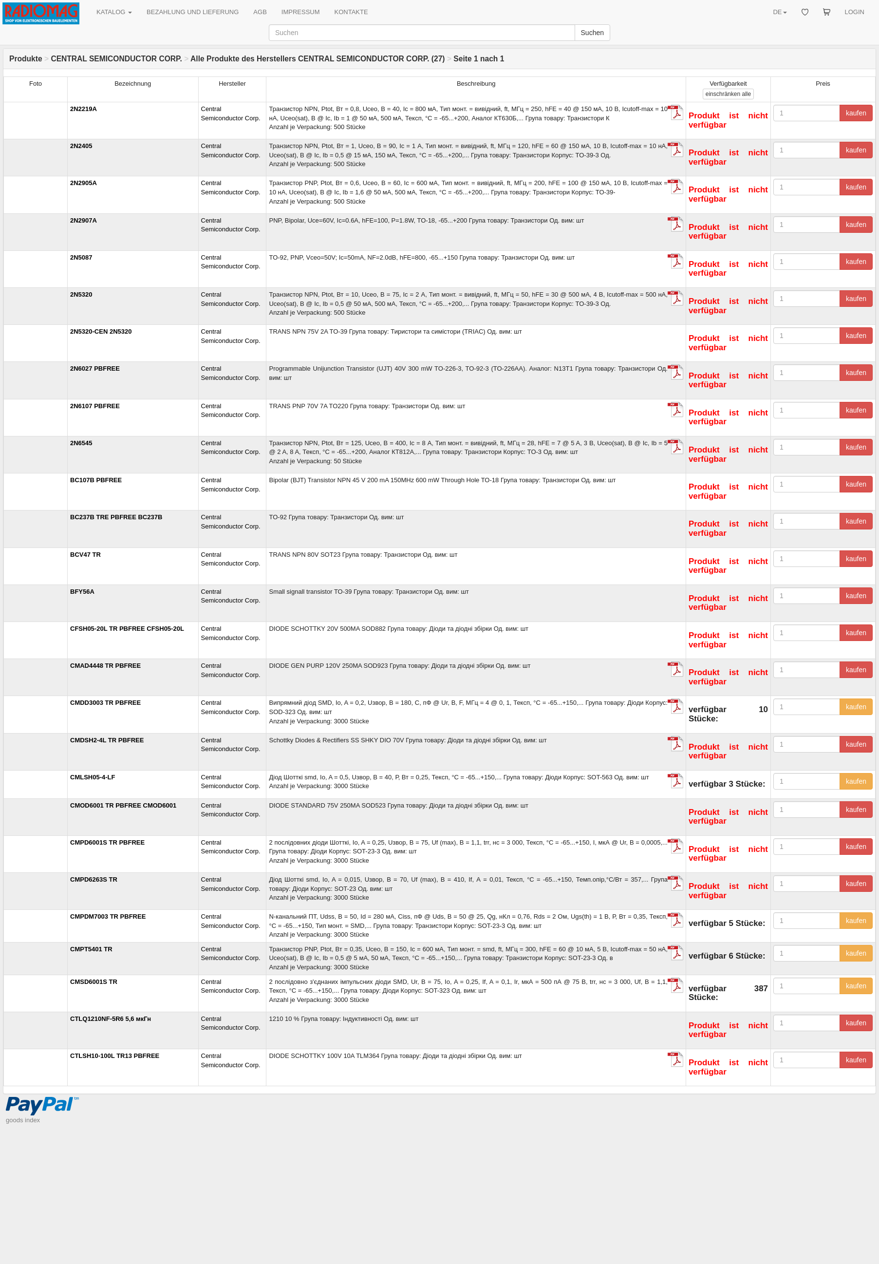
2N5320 (81, 294)
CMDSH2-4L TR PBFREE (107, 740)
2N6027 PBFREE (95, 368)
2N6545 (81, 443)
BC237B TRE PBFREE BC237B (116, 517)
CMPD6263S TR (93, 879)
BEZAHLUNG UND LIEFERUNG (193, 12)
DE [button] (779, 12)
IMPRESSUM (300, 12)
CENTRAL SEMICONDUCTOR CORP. (116, 59)
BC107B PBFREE (96, 480)
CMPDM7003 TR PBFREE (108, 916)
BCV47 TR (85, 554)
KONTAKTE (351, 12)
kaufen (856, 113)
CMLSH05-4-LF (92, 777)
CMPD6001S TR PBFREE (107, 842)
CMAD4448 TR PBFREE (105, 665)
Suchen (592, 33)
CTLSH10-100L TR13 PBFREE (114, 1055)
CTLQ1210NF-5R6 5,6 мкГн (110, 1018)
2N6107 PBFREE (95, 406)
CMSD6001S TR (93, 981)
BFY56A (82, 591)
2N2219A (83, 109)
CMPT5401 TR (91, 949)
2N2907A (83, 220)
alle (728, 94)
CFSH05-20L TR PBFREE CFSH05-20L (127, 628)
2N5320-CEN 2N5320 (100, 331)
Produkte (25, 59)
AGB (259, 12)
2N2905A (83, 183)
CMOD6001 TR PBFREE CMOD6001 (123, 805)
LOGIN (854, 12)
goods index (23, 1259)
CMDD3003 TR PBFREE (105, 702)
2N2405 (81, 146)
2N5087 (81, 257)
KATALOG (114, 12)
